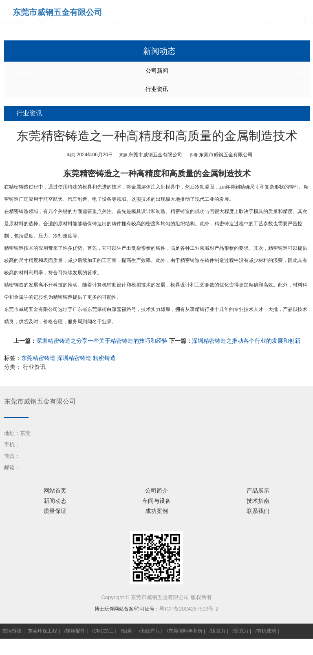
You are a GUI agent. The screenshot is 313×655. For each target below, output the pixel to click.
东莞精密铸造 (87, 173)
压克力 (218, 631)
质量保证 (55, 511)
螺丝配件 (75, 631)
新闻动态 (55, 500)
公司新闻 (156, 70)
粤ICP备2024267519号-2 (188, 609)
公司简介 (156, 490)
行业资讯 (156, 89)
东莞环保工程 (42, 631)
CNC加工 (103, 631)
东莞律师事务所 (185, 631)
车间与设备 (156, 500)
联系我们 (258, 511)
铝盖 (127, 631)
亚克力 (241, 631)
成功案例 (156, 511)
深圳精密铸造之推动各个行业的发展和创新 (246, 340)
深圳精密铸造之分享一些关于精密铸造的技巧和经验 (102, 340)
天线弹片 (150, 631)
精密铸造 (19, 187)
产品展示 (258, 490)
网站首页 (55, 490)
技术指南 (258, 500)
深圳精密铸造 (74, 358)
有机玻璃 (266, 631)
